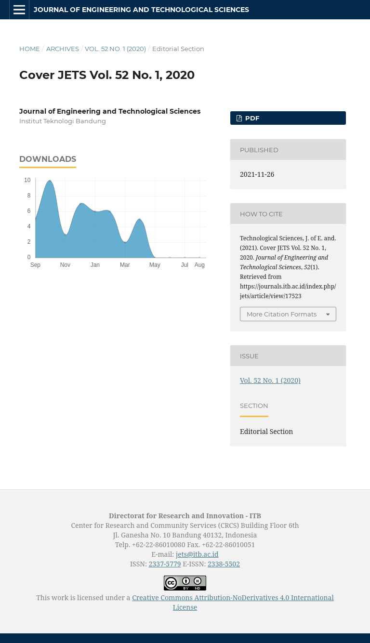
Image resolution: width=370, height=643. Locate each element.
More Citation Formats (282, 314)
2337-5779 (165, 563)
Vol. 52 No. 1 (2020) (115, 48)
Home (29, 48)
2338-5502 (224, 563)
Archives (62, 48)
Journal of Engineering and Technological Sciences (141, 9)
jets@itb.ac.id (197, 554)
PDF (251, 118)
